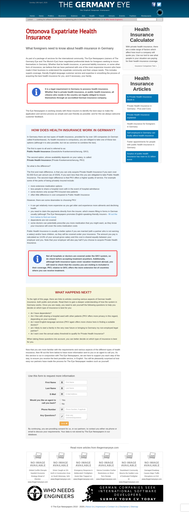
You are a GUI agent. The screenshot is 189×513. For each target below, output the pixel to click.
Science (74, 16)
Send (64, 424)
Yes (62, 400)
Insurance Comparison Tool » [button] (146, 66)
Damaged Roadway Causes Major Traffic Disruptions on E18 (151, 473)
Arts (83, 16)
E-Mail (53, 394)
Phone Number (48, 409)
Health (92, 16)
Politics (51, 16)
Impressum (101, 507)
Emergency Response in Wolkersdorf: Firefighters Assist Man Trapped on (83, 473)
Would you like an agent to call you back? (43, 401)
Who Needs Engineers (114, 19)
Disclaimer (124, 507)
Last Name (51, 388)
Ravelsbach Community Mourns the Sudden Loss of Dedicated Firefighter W (128, 474)
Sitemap (134, 507)
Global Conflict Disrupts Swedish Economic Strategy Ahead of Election (38, 474)
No (62, 404)
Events (122, 16)
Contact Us (113, 507)
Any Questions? (48, 415)
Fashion (132, 16)
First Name (50, 382)
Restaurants (146, 16)
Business (62, 16)
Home (32, 16)
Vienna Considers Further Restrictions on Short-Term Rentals (106, 473)
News (41, 16)
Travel (101, 16)
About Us (90, 507)
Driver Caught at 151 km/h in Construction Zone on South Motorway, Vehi (60, 473)
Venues (111, 16)
